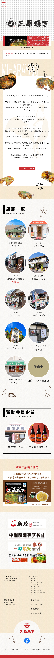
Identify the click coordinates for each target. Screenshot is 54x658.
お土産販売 (35, 608)
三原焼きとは (9, 576)
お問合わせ (35, 600)
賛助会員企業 (9, 600)
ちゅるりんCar (36, 587)
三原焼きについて (26, 168)
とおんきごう (35, 585)
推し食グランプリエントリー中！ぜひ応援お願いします (27, 54)
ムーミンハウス (36, 591)
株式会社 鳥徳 (8, 602)
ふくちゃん (34, 589)
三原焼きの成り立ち (10, 579)
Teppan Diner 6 (36, 583)
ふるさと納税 (36, 613)
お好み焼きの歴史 (10, 581)
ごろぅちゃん (35, 595)
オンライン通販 (37, 604)
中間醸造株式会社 (10, 604)
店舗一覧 (34, 576)
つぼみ (33, 579)
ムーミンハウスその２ (38, 593)
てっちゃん (34, 581)
